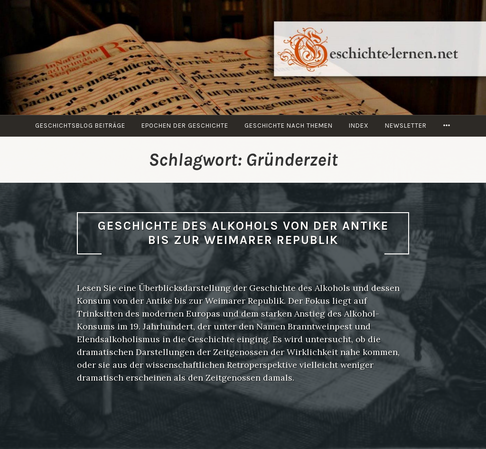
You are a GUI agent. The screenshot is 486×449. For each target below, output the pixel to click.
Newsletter (406, 125)
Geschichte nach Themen (288, 125)
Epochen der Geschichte (184, 125)
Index (359, 125)
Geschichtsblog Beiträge (80, 125)
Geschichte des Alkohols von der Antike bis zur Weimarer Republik (243, 233)
